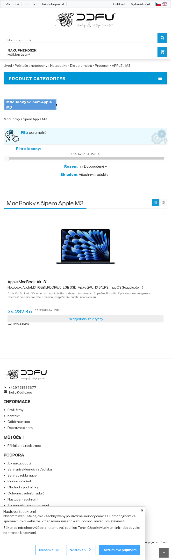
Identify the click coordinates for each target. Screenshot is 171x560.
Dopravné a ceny (20, 428)
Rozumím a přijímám (119, 550)
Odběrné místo (18, 421)
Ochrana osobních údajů (25, 493)
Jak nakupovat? (19, 463)
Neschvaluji (49, 550)
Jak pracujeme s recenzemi (28, 505)
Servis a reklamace (22, 475)
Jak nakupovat (53, 4)
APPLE (117, 65)
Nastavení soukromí (22, 499)
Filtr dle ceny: (28, 148)
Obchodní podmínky (22, 487)
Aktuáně (12, 4)
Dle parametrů (81, 65)
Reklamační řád (19, 481)
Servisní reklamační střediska (29, 469)
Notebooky (58, 65)
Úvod (8, 65)
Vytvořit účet (140, 4)
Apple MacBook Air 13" (75, 284)
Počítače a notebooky (31, 65)
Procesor (102, 65)
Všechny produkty (85, 174)
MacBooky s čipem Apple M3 (29, 105)
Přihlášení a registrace (24, 445)
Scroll (164, 553)
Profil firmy (15, 410)
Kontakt (31, 4)
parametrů (33, 132)
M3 (127, 65)
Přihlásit (119, 4)
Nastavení (80, 550)
